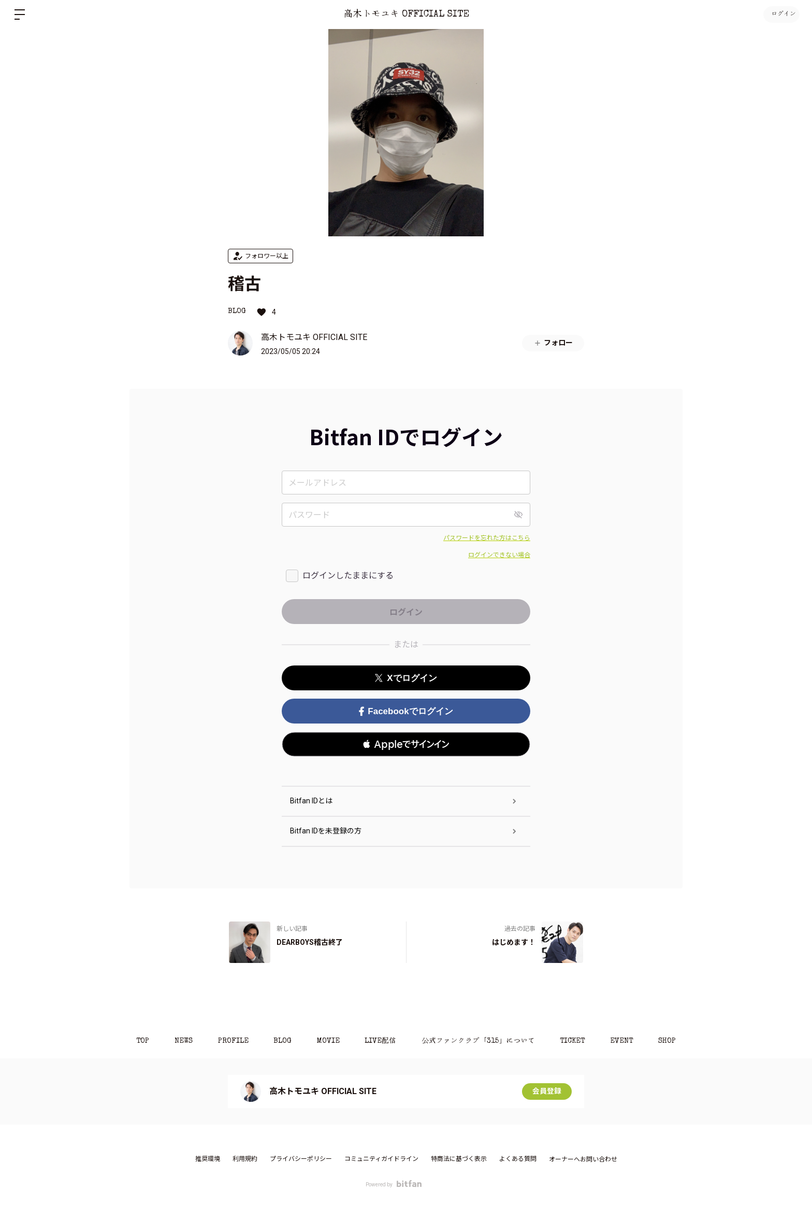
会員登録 (546, 1091)
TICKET (574, 1041)
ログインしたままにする (348, 575)
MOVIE (327, 1041)
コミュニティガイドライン (381, 1159)
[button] (406, 744)
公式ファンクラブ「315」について (479, 1041)
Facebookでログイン (406, 711)
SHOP (670, 1041)
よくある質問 (517, 1159)
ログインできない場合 (499, 555)
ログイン (781, 14)
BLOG (237, 311)
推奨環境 (207, 1159)
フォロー (553, 342)
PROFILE (231, 1041)
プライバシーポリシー (301, 1159)
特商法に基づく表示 (459, 1159)
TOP (139, 1041)
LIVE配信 (381, 1041)
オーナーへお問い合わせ (583, 1159)
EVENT (624, 1041)
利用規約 (245, 1159)
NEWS (181, 1041)
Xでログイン (406, 678)
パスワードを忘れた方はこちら (486, 538)
